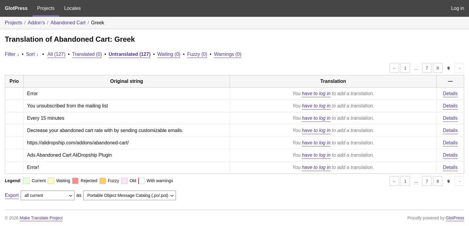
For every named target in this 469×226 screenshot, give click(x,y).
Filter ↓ (12, 54)
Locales (72, 8)
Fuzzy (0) (197, 54)
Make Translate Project (41, 217)
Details (450, 93)
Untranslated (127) (130, 54)
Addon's (36, 22)
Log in (457, 8)
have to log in (316, 93)
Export (12, 195)
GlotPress (16, 8)
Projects (46, 8)
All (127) (57, 54)
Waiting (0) (168, 54)
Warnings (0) (227, 54)
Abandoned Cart (68, 22)
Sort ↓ (32, 54)
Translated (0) (87, 54)
